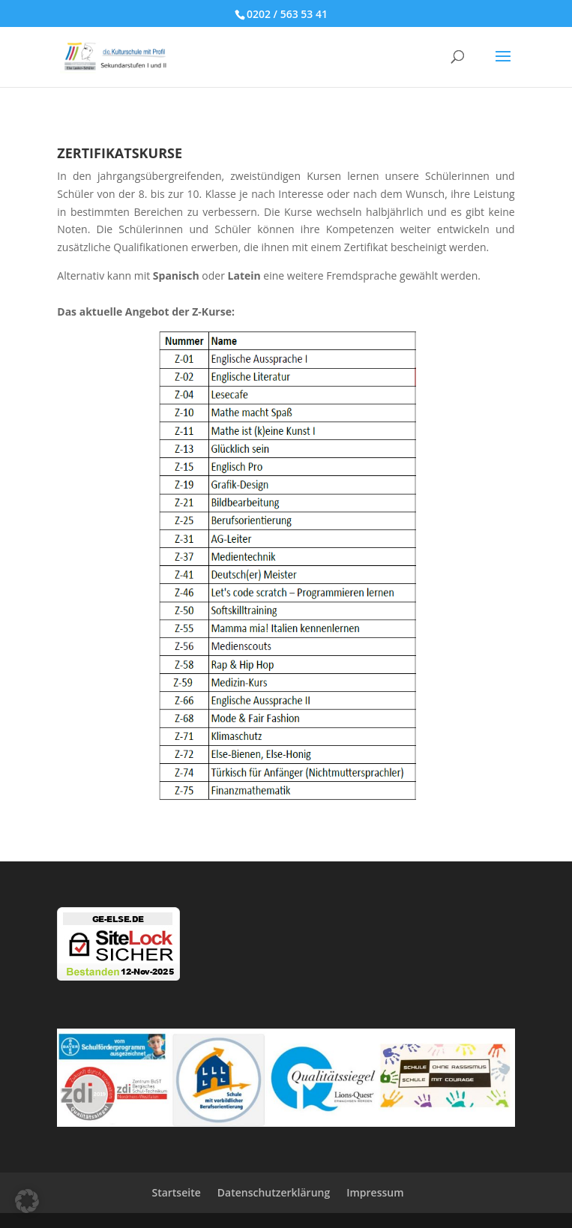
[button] (27, 1201)
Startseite (175, 1192)
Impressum (374, 1192)
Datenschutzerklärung (273, 1192)
